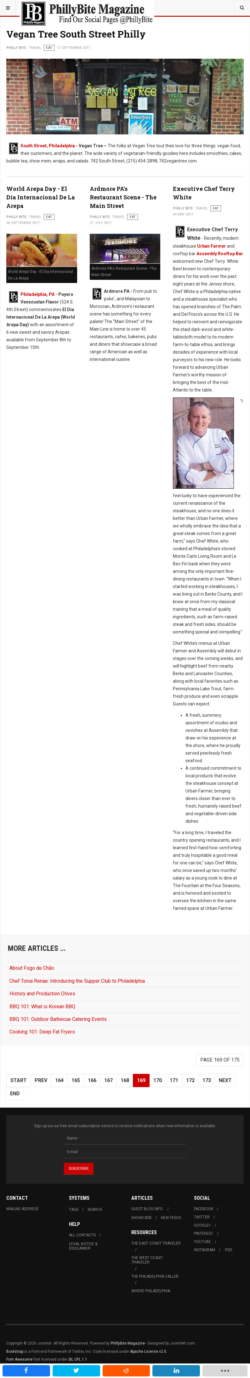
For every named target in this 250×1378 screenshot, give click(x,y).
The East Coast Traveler (156, 1243)
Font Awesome (19, 1359)
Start (18, 1080)
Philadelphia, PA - (39, 294)
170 (157, 1080)
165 (75, 1080)
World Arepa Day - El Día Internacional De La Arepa (40, 197)
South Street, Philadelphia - (49, 145)
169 (141, 1080)
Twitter (202, 1217)
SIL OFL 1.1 (77, 1359)
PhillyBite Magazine (128, 1343)
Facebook (203, 1209)
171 (174, 1080)
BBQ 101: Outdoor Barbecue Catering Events (58, 1019)
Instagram (204, 1250)
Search (95, 1209)
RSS (228, 1250)
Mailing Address (22, 1209)
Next (225, 1080)
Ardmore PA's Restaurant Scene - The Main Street (123, 197)
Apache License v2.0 (148, 1351)
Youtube (202, 1242)
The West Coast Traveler (146, 1260)
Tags (73, 1209)
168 (125, 1080)
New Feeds (171, 1218)
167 (108, 1080)
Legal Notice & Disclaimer (83, 1246)
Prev (41, 1080)
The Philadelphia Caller (155, 1276)
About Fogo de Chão (31, 968)
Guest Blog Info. (147, 1209)
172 (190, 1080)
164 (59, 1080)
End (15, 1094)
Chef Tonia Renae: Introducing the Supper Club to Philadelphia (77, 981)
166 (92, 1080)
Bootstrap (14, 1351)
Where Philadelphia (150, 1291)
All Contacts (82, 1235)
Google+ (202, 1225)
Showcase (141, 1218)
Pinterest (203, 1233)
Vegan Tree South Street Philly (76, 34)
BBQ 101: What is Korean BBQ (42, 1007)
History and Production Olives (42, 994)
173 (206, 1080)
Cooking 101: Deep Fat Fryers (42, 1032)
